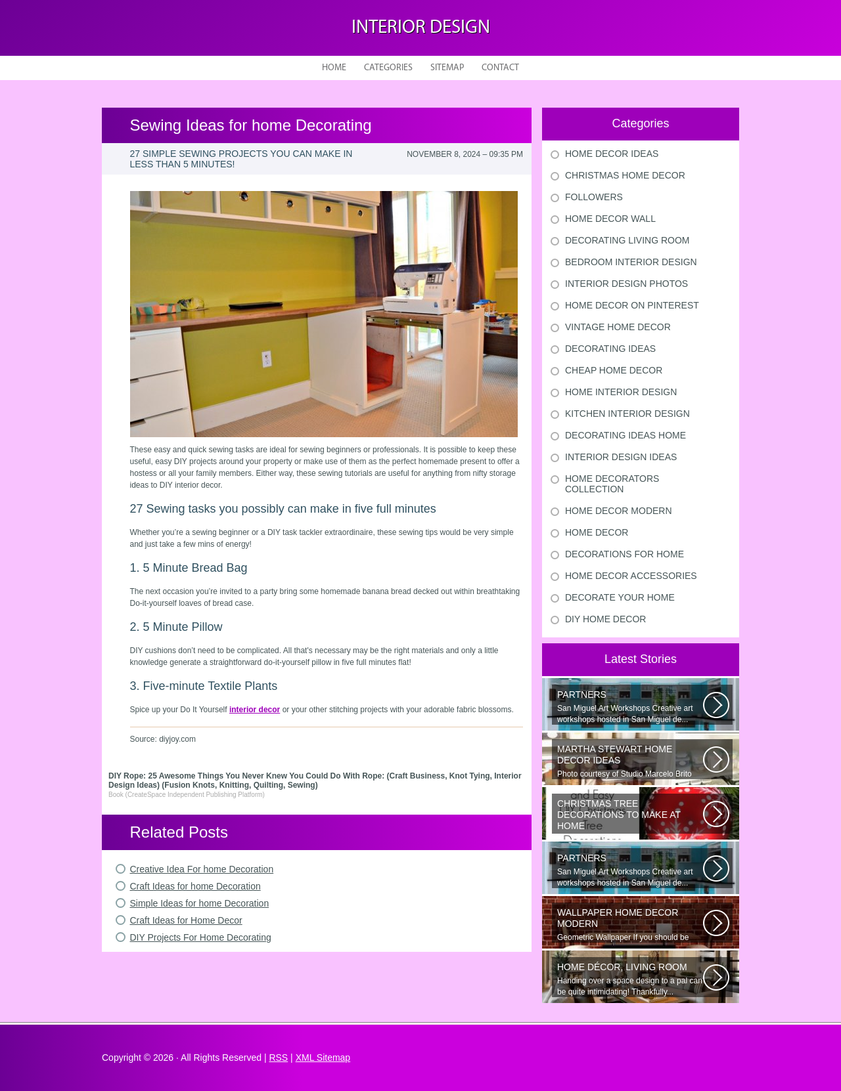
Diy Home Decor (605, 619)
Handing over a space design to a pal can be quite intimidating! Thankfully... (630, 979)
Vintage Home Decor (618, 327)
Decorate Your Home (620, 597)
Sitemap (447, 68)
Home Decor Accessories (631, 575)
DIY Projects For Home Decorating (200, 937)
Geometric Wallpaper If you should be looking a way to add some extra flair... (630, 925)
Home (334, 68)
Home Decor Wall (610, 218)
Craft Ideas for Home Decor (186, 920)
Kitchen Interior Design (627, 413)
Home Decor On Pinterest (632, 305)
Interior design (421, 27)
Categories (388, 68)
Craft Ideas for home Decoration (195, 886)
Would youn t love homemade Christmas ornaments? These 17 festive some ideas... (630, 816)
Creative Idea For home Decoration (202, 869)
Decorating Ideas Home (625, 435)
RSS (278, 1057)
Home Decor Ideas (611, 153)
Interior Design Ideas (621, 457)
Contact (500, 68)
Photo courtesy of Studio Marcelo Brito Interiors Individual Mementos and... (630, 761)
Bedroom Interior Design (631, 262)
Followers (594, 197)
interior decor (254, 709)
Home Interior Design (621, 392)
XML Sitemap (323, 1057)
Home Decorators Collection (612, 483)
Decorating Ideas (610, 348)
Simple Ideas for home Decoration (199, 903)
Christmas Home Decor (625, 175)
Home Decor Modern (618, 510)
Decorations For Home (624, 554)
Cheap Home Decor (613, 370)
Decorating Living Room (627, 240)
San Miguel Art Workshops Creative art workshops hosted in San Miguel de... (630, 706)
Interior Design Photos (626, 283)
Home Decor (596, 532)
